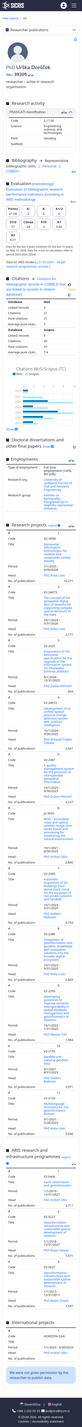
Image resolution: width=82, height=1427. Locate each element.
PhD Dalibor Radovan (52, 915)
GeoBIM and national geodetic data (56, 1060)
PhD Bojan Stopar (57, 1250)
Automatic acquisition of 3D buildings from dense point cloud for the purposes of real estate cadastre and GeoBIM (58, 889)
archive (43, 266)
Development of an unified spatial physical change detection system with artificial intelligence (57, 716)
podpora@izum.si (55, 1411)
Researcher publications (27, 30)
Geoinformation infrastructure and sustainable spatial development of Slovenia (57, 1229)
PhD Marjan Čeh (56, 1034)
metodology (42, 184)
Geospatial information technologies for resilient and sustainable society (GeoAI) (57, 552)
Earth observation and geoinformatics (58, 1183)
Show (12, 429)
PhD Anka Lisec (55, 575)
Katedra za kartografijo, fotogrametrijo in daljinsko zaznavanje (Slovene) (58, 501)
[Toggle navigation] (74, 5)
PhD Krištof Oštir (56, 857)
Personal (50, 166)
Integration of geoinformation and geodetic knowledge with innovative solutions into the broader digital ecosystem (58, 950)
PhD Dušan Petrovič (58, 686)
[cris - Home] (13, 5)
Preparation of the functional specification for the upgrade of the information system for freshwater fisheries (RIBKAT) (58, 661)
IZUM (25, 1417)
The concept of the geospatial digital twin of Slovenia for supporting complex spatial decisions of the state (58, 606)
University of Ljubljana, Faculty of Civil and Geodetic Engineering (58, 485)
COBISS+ (13, 171)
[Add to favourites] (75, 39)
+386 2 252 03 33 (26, 1411)
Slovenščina (30, 1404)
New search (11, 18)
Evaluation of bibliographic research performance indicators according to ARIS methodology (35, 194)
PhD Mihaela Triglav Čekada (58, 741)
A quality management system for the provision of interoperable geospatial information (59, 773)
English (55, 1404)
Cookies (24, 1421)
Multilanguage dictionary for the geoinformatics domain (56, 1109)
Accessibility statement (48, 1421)
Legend (54, 525)
